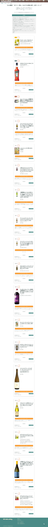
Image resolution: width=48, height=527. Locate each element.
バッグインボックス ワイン (23, 439)
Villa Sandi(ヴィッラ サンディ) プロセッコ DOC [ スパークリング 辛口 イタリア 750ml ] (26, 267)
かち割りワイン (29, 295)
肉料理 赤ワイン (26, 504)
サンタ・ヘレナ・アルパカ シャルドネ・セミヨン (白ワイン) (21, 17)
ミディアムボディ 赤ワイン (23, 503)
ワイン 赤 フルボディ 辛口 (27, 440)
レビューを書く (31, 89)
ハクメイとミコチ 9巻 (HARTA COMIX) (19, 22)
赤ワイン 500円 (28, 43)
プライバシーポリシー (20, 521)
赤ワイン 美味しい (22, 295)
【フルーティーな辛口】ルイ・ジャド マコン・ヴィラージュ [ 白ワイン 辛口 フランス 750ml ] (26, 404)
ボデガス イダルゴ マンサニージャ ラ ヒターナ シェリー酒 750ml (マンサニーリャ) (26, 345)
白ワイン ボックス (22, 440)
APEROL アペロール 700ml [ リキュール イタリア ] (20, 18)
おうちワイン (21, 43)
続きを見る (24, 52)
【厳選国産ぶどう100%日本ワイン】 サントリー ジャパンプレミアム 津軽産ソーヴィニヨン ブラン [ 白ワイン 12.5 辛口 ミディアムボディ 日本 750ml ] (26, 195)
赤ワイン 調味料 (30, 504)
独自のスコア (25, 9)
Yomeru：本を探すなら (20, 522)
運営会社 (18, 518)
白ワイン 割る (25, 43)
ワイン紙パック (28, 439)
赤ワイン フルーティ (22, 504)
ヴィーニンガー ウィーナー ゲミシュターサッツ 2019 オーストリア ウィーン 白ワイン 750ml (26, 219)
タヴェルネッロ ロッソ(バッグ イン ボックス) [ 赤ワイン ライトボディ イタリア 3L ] (26, 497)
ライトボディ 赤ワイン (28, 503)
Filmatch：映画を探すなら (21, 523)
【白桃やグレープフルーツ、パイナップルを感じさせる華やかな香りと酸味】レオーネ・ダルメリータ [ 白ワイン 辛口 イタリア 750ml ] (26, 464)
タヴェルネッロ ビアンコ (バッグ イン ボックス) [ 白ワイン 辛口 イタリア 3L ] (26, 435)
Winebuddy (6, 1)
